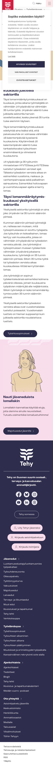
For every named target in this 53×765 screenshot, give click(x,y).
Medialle (8, 722)
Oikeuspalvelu (11, 576)
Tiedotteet (9, 672)
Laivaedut (9, 595)
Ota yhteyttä (11, 699)
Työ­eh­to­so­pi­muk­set (14, 631)
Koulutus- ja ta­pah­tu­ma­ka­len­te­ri (21, 686)
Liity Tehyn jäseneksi (29, 528)
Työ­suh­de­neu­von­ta (14, 572)
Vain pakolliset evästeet (26, 72)
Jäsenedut (10, 559)
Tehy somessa (26, 514)
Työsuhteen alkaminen (16, 636)
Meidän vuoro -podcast (16, 691)
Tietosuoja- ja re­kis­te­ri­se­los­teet (19, 750)
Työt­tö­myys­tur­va (13, 581)
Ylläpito (7, 761)
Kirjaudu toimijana (29, 547)
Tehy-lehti (9, 614)
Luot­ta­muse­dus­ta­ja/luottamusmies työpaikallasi (23, 565)
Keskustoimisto (12, 708)
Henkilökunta (11, 713)
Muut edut (9, 604)
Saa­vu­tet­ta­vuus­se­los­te (16, 754)
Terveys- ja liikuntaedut (16, 600)
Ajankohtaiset (11, 667)
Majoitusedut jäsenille (19, 431)
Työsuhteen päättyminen (17, 645)
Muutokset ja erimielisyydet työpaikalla (25, 650)
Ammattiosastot (12, 718)
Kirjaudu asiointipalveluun (29, 537)
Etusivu (19, 10)
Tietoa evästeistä (12, 747)
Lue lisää (11, 56)
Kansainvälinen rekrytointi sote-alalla (24, 655)
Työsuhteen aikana (14, 641)
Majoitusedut (11, 590)
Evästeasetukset (26, 80)
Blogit (7, 677)
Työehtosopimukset (19, 334)
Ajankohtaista (12, 662)
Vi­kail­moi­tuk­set (12, 732)
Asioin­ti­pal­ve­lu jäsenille (16, 704)
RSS (6, 757)
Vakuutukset (11, 586)
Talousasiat (10, 727)
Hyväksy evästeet (26, 64)
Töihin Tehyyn (11, 736)
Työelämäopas (34, 10)
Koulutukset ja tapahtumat (18, 609)
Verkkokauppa (12, 619)
